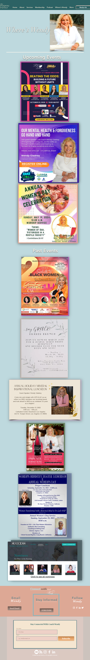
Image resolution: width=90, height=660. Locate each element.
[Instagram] (74, 607)
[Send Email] (14, 608)
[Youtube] (36, 652)
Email (17, 635)
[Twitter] (82, 607)
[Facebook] (76, 607)
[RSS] (41, 652)
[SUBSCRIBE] (46, 610)
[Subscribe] (66, 638)
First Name (18, 628)
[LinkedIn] (79, 607)
